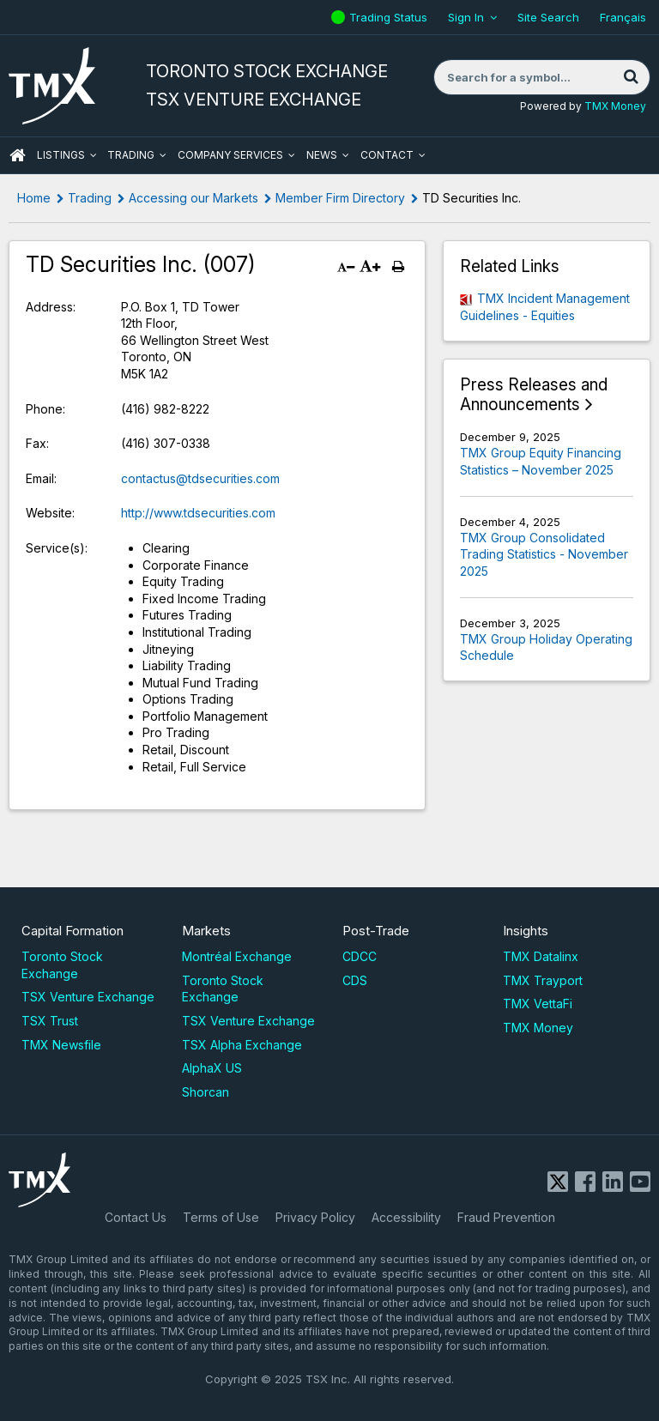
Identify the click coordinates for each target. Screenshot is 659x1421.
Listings (61, 154)
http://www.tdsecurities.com (198, 512)
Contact (387, 154)
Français (623, 17)
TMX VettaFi (537, 1003)
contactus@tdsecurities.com (200, 478)
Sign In (466, 17)
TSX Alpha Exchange (242, 1044)
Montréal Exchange (237, 956)
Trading (130, 154)
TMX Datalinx (540, 956)
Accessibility (406, 1217)
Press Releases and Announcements (534, 395)
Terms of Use (221, 1217)
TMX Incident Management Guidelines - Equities (545, 307)
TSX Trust (49, 1020)
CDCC (359, 956)
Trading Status (390, 17)
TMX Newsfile (61, 1044)
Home (34, 197)
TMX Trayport (543, 980)
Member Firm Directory (340, 197)
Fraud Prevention (506, 1217)
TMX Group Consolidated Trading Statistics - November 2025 (544, 554)
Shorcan (205, 1092)
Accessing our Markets (193, 197)
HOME (17, 155)
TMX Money (615, 106)
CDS (354, 980)
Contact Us (135, 1217)
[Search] (631, 77)
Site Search (548, 17)
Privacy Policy (315, 1217)
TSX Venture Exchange (87, 996)
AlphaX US (212, 1068)
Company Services (230, 154)
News (321, 154)
